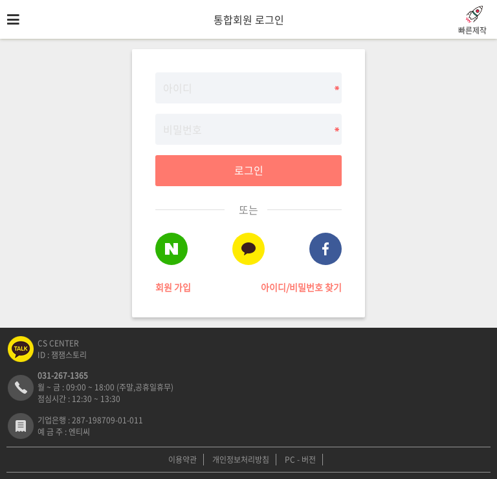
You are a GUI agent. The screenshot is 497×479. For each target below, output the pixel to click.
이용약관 (182, 459)
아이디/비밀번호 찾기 (301, 287)
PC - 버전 (300, 459)
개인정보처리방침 (240, 459)
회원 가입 (173, 287)
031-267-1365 (63, 375)
